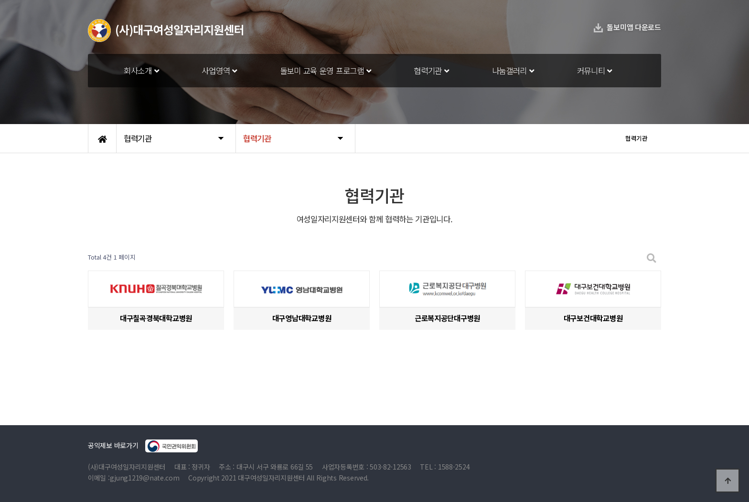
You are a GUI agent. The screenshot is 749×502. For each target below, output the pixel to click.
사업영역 (219, 70)
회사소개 (141, 70)
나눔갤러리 (513, 70)
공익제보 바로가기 (143, 445)
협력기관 (431, 70)
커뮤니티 (594, 70)
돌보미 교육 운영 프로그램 (325, 70)
